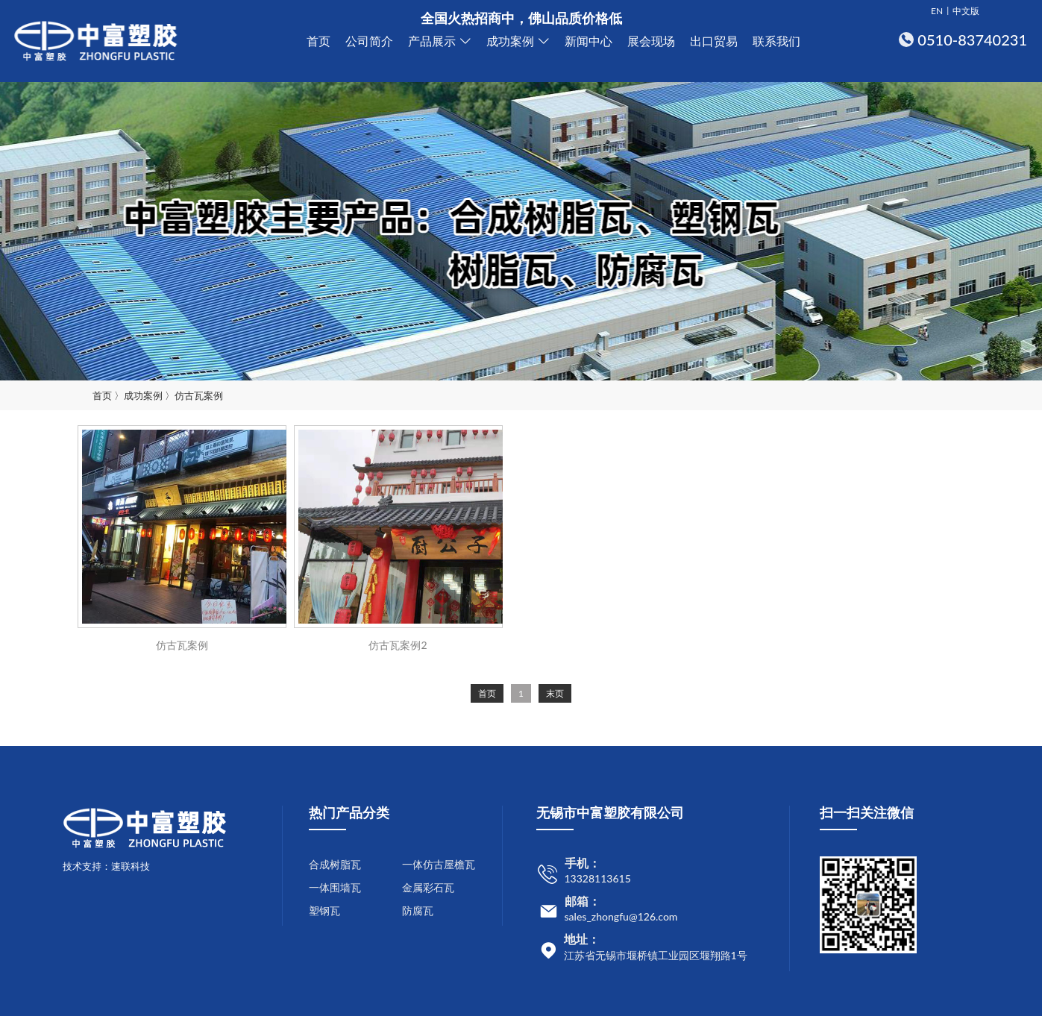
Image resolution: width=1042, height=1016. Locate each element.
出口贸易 (714, 41)
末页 (555, 693)
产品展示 (432, 41)
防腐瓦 (417, 910)
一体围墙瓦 (335, 887)
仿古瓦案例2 (397, 645)
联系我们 (776, 41)
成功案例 (510, 41)
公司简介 (369, 41)
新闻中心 (588, 41)
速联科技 (130, 866)
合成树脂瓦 (335, 864)
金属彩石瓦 (428, 887)
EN (937, 10)
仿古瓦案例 (199, 395)
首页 (318, 41)
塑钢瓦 (324, 910)
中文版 (965, 10)
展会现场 (651, 41)
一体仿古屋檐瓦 (438, 864)
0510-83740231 (972, 39)
